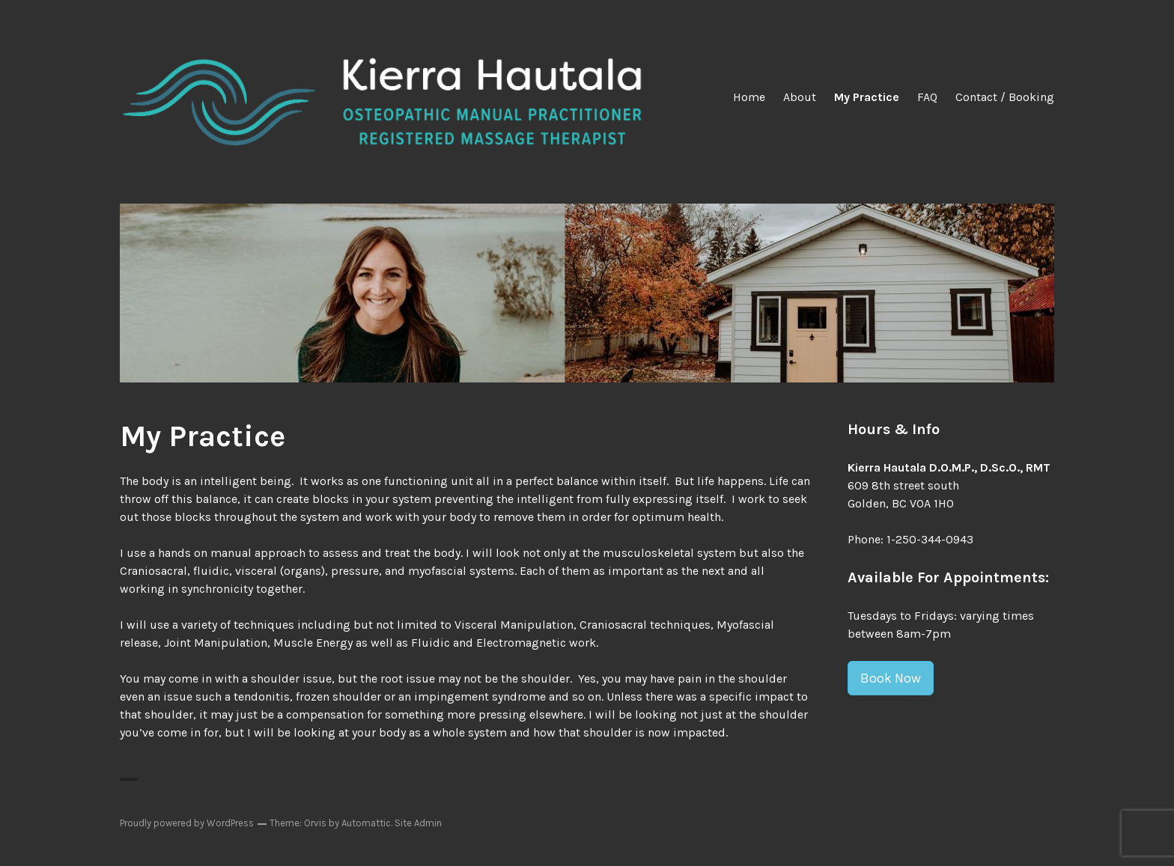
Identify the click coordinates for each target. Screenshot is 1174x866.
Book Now (890, 678)
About (799, 97)
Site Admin (418, 823)
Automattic (366, 823)
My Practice (866, 97)
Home (749, 97)
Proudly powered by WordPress (187, 823)
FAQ (927, 97)
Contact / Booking (1004, 97)
